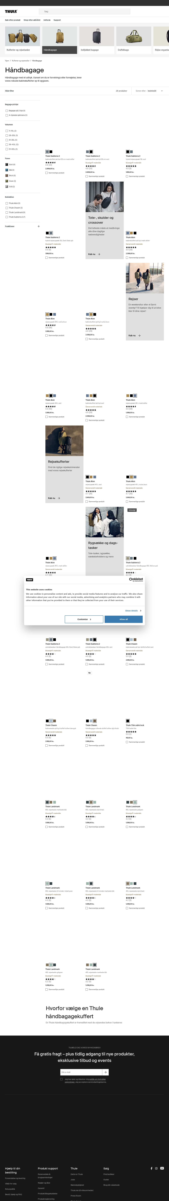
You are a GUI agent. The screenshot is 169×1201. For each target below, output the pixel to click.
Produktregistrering (46, 1199)
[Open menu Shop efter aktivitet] (34, 20)
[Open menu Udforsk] (49, 20)
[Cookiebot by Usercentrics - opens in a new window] (131, 580)
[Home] (22, 11)
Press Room (76, 1196)
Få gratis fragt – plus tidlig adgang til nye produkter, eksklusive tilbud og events (84, 1057)
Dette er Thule (77, 1174)
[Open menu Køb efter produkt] (14, 20)
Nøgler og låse (44, 1183)
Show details (131, 611)
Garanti (41, 1188)
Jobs (73, 1179)
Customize (84, 619)
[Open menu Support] (59, 20)
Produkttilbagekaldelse (47, 1193)
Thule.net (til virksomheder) (82, 1190)
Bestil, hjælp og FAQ (13, 1194)
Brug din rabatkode (111, 1185)
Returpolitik (10, 1189)
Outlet (106, 1179)
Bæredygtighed (77, 1185)
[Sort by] (155, 91)
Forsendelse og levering (15, 1178)
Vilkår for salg (10, 1183)
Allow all (124, 619)
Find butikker (108, 1174)
